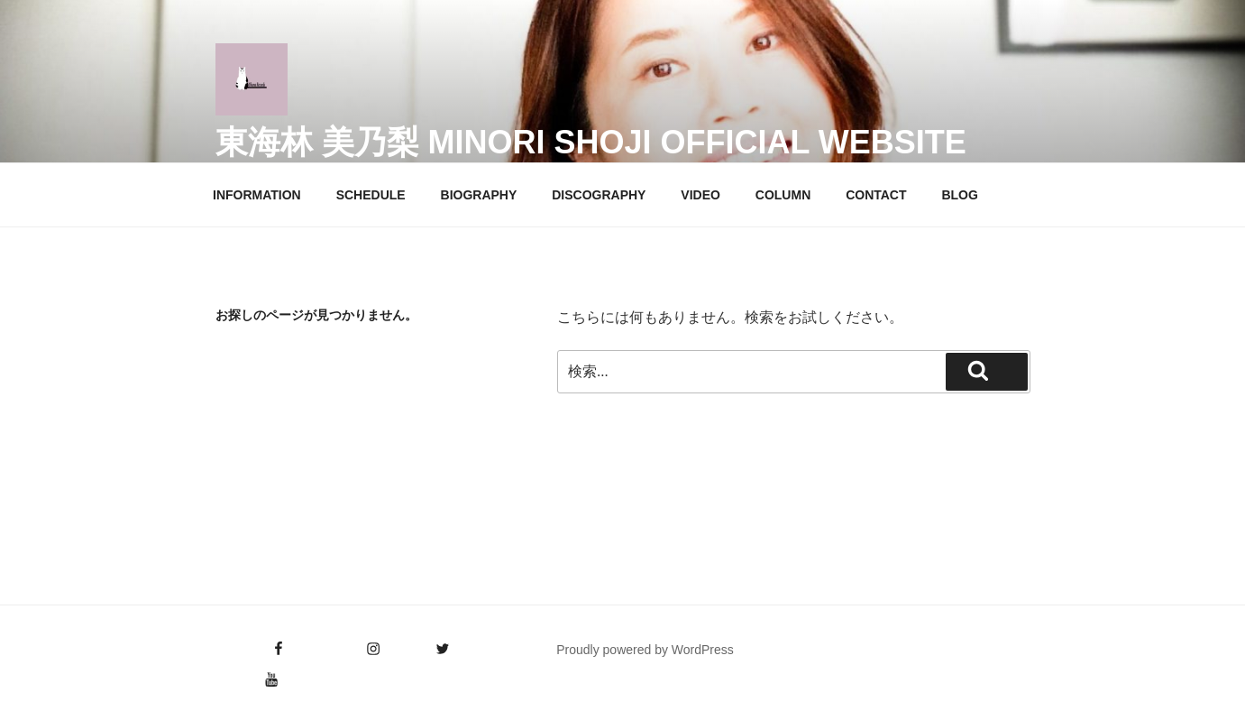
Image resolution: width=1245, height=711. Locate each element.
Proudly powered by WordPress (645, 649)
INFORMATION (257, 195)
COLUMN (782, 195)
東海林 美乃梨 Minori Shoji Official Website (590, 142)
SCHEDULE (371, 195)
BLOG (959, 195)
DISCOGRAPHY (598, 195)
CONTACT (876, 195)
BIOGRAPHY (479, 195)
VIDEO (700, 195)
